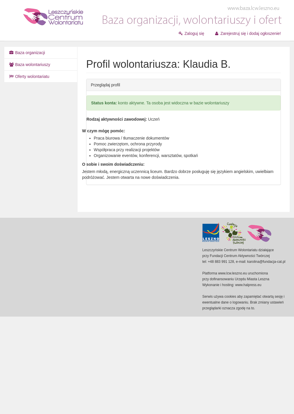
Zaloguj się (191, 33)
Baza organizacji (27, 52)
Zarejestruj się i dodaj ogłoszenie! (247, 33)
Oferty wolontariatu (29, 76)
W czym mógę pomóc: (103, 131)
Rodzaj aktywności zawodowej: (116, 119)
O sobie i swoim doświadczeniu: (113, 164)
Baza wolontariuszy (29, 64)
